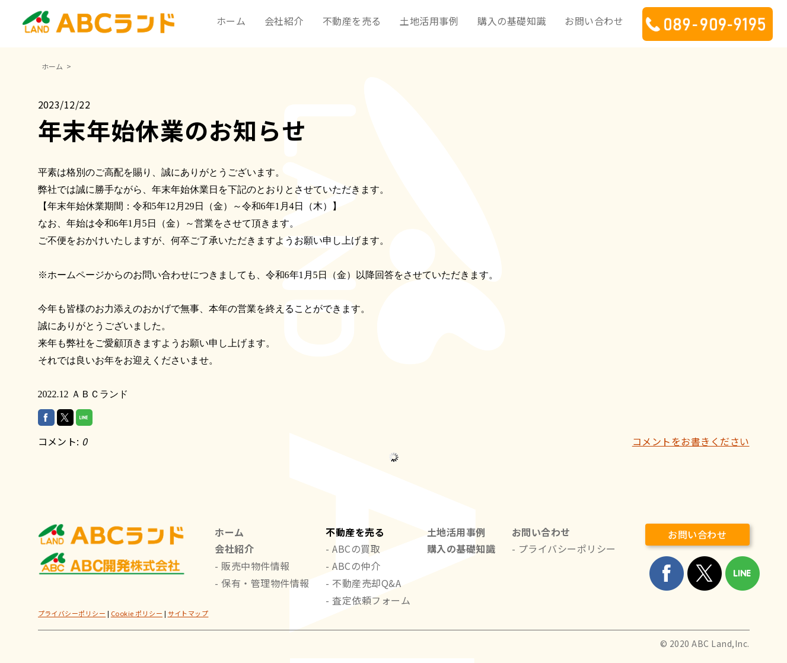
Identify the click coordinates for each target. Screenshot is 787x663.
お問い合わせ (594, 21)
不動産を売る (352, 21)
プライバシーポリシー (72, 613)
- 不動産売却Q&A (363, 583)
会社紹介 (284, 21)
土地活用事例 (429, 21)
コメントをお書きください (691, 441)
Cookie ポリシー (137, 613)
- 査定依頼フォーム (368, 600)
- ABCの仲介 (353, 566)
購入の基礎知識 (511, 21)
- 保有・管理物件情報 (262, 583)
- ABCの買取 (353, 548)
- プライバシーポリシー (564, 548)
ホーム (231, 21)
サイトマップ (188, 613)
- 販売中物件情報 (252, 566)
